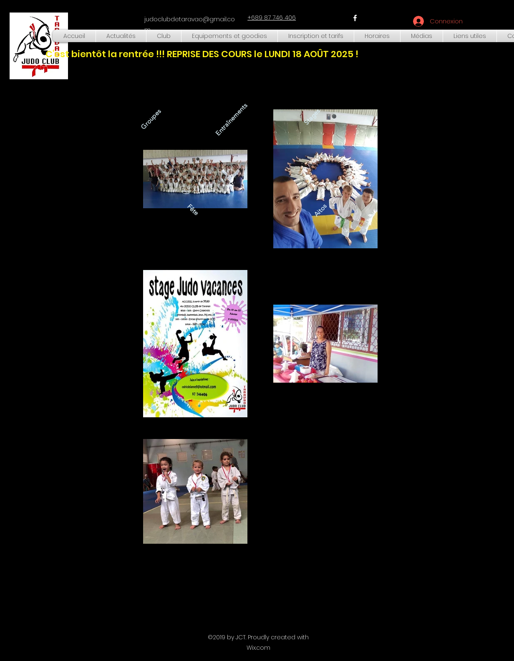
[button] (163, 36)
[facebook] (355, 18)
